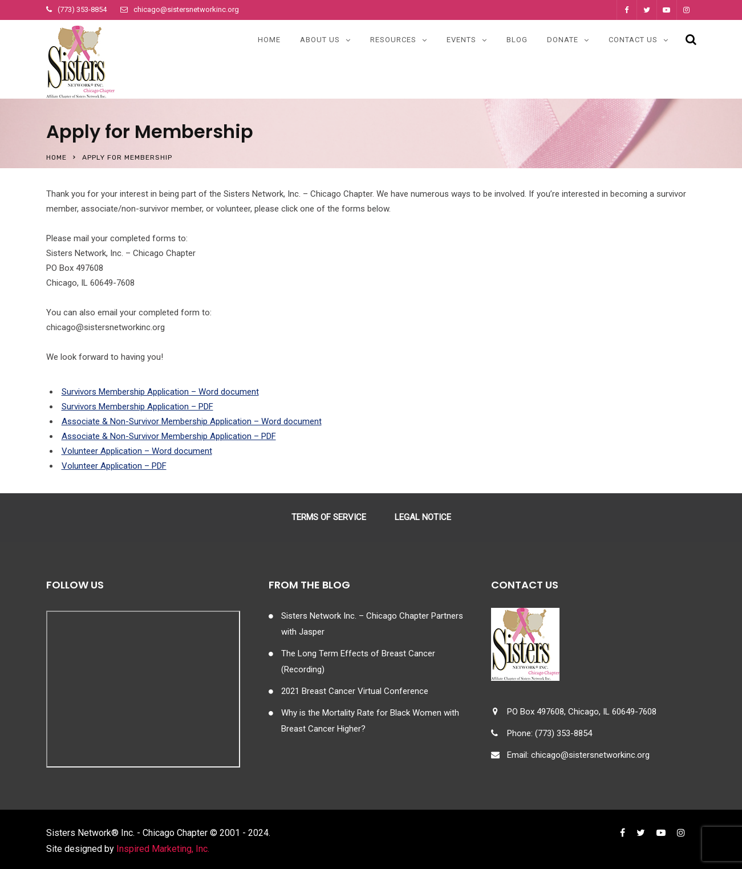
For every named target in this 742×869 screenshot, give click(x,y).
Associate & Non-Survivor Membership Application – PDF (169, 436)
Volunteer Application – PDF (114, 466)
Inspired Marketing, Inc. (162, 848)
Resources (393, 39)
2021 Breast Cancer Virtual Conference (354, 691)
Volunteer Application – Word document (137, 451)
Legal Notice (423, 517)
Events (461, 39)
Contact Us (633, 39)
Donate (562, 39)
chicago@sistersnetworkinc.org (186, 9)
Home (269, 39)
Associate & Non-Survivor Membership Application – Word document (192, 421)
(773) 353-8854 (82, 9)
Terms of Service (328, 517)
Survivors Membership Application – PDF (137, 406)
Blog (517, 39)
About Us (320, 39)
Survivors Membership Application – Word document (160, 392)
